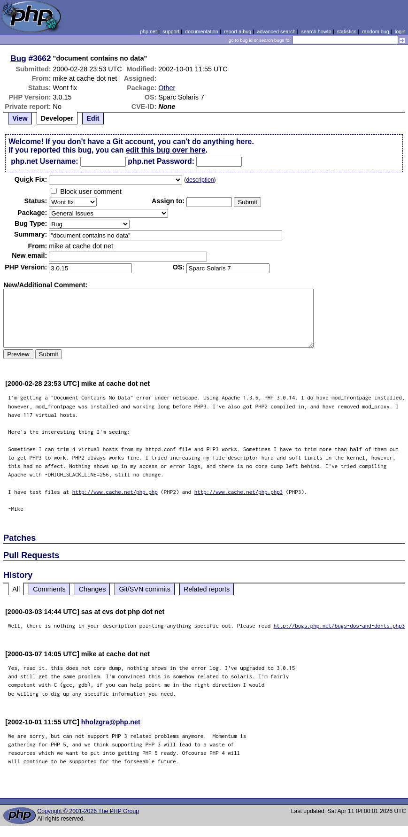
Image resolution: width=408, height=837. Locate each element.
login (400, 31)
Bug (18, 58)
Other (166, 88)
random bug (375, 31)
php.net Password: (161, 161)
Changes (92, 589)
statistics (346, 31)
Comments (49, 589)
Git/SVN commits (144, 589)
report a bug (237, 31)
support (170, 31)
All (16, 589)
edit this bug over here (166, 150)
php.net (148, 31)
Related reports (207, 589)
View (20, 118)
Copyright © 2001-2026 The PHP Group (88, 811)
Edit (92, 118)
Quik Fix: (31, 179)
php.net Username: (44, 161)
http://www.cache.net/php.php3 (238, 492)
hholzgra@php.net (110, 722)
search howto (316, 31)
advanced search (276, 31)
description (200, 180)
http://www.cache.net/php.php (115, 492)
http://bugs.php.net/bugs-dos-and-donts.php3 (339, 625)
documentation (201, 31)
